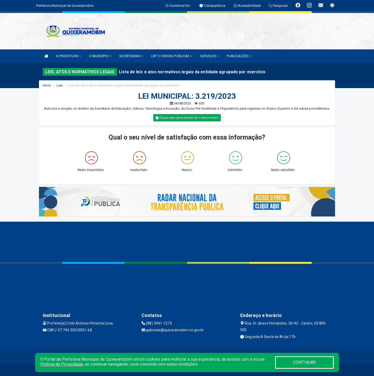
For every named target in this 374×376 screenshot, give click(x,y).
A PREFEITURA (68, 56)
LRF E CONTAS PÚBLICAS (171, 56)
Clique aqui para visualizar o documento (187, 118)
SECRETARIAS (131, 56)
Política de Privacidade (61, 364)
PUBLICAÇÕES (239, 56)
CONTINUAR (304, 362)
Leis (60, 85)
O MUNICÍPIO (100, 56)
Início (47, 85)
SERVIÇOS (209, 56)
